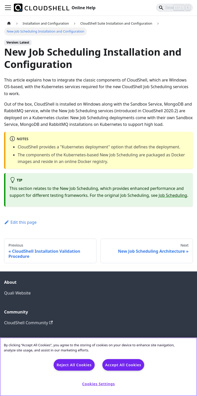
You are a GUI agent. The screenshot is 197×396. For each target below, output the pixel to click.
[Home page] (9, 23)
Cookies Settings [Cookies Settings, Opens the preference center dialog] (98, 383)
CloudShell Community (28, 323)
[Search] (174, 8)
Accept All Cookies (123, 364)
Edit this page (20, 222)
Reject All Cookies (74, 364)
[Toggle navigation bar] (8, 8)
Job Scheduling (173, 195)
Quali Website (17, 293)
